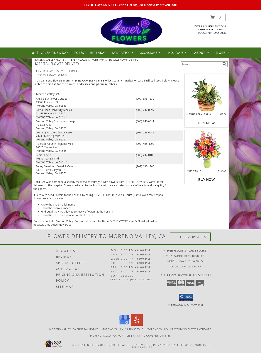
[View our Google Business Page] (124, 324)
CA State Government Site (152, 335)
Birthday (98, 53)
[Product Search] (201, 64)
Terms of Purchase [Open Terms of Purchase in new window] (194, 345)
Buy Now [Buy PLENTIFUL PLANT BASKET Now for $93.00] (206, 123)
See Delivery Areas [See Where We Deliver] (190, 237)
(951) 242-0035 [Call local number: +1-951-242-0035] (216, 33)
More (222, 53)
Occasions (151, 53)
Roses (79, 53)
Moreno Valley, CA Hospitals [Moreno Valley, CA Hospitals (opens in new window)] (123, 329)
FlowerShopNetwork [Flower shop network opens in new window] (133, 345)
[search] (224, 64)
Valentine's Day (54, 53)
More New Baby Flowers (201, 189)
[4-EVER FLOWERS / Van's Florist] (131, 30)
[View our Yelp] (137, 324)
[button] (216, 17)
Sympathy (122, 53)
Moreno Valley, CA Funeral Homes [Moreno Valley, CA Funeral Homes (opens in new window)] (74, 329)
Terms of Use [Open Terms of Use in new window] (142, 347)
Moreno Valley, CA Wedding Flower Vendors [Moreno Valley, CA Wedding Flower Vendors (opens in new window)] (179, 329)
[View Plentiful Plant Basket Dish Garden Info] (206, 93)
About (202, 53)
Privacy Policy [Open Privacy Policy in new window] (164, 345)
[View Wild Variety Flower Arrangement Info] (206, 149)
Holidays (178, 53)
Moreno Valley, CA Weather (110, 335)
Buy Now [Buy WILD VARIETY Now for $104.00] (206, 179)
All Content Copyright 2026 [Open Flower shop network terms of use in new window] (94, 345)
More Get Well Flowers (201, 71)
